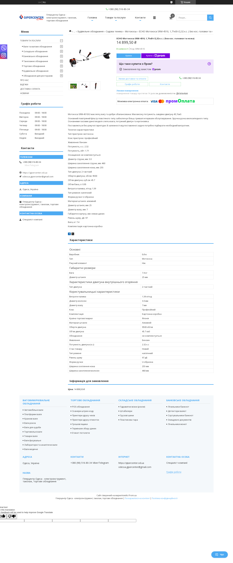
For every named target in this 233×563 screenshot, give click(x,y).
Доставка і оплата (30, 89)
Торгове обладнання (34, 66)
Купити (129, 56)
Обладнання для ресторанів (38, 75)
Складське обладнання (35, 51)
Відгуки (24, 84)
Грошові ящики (80, 424)
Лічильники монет (177, 424)
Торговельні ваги (33, 431)
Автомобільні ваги (33, 409)
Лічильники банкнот (178, 406)
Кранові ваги (31, 418)
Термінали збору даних (84, 428)
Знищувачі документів (179, 419)
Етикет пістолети (81, 432)
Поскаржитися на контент (137, 498)
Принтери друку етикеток (85, 419)
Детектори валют (177, 411)
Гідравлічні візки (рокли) (132, 406)
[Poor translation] (12, 516)
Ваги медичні (31, 449)
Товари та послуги (115, 17)
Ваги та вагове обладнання (37, 46)
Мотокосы (131, 31)
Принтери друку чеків (83, 415)
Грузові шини (127, 415)
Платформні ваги (33, 414)
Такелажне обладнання (35, 61)
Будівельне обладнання (91, 31)
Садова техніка (114, 31)
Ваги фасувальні (32, 440)
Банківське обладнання (35, 56)
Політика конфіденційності (165, 498)
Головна (92, 17)
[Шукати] (210, 18)
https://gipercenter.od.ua (35, 172)
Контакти (140, 17)
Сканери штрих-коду (83, 411)
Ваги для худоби (32, 427)
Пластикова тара (129, 419)
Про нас (24, 80)
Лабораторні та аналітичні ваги (40, 444)
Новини (24, 93)
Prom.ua (133, 495)
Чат (219, 554)
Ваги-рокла (30, 423)
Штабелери (126, 411)
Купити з (155, 55)
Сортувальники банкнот (180, 415)
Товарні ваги (31, 436)
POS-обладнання (81, 406)
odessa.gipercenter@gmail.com (37, 176)
